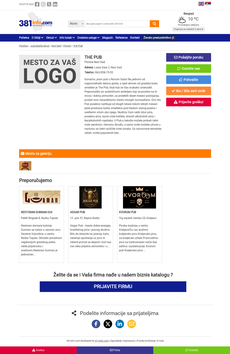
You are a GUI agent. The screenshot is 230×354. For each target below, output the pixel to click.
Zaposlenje (116, 340)
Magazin (107, 37)
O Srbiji (38, 37)
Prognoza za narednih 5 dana (188, 29)
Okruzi (51, 37)
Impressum (129, 340)
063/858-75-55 (104, 72)
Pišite (115, 350)
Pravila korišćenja (146, 340)
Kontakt (135, 37)
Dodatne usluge (88, 37)
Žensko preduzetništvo (159, 38)
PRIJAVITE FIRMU (113, 286)
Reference (121, 37)
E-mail (160, 340)
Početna (24, 37)
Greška (38, 350)
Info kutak (67, 37)
